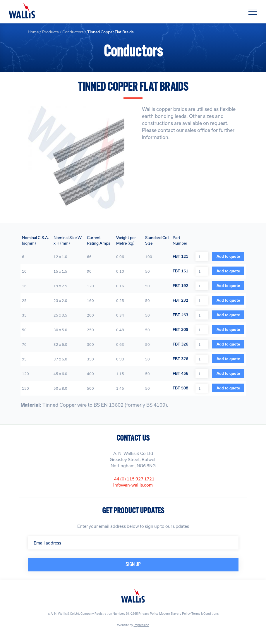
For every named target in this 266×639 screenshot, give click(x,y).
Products (50, 32)
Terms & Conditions (205, 613)
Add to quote (228, 256)
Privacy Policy (148, 613)
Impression (141, 625)
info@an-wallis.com (133, 484)
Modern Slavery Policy (175, 613)
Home (33, 32)
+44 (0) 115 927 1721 (133, 478)
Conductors (73, 32)
